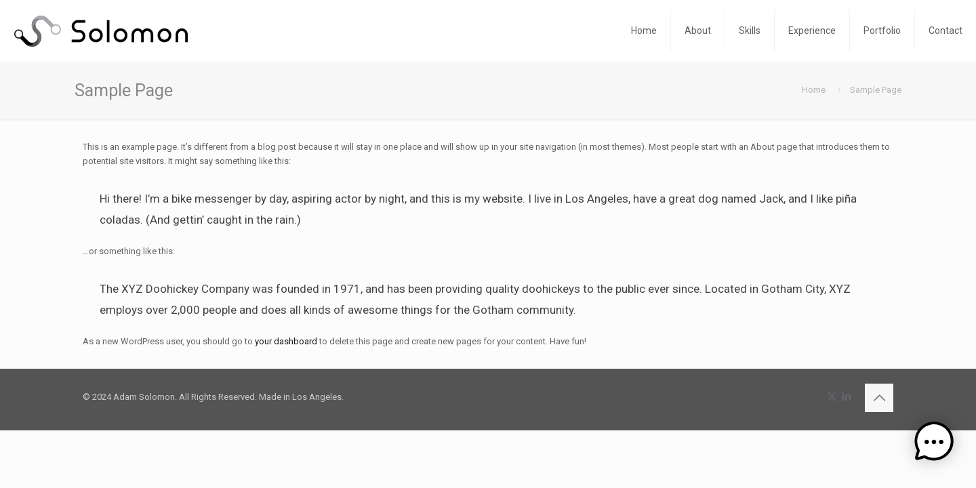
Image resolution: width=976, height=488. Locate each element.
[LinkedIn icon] (846, 396)
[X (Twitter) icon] (832, 396)
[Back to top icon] (879, 398)
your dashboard (286, 341)
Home (814, 90)
